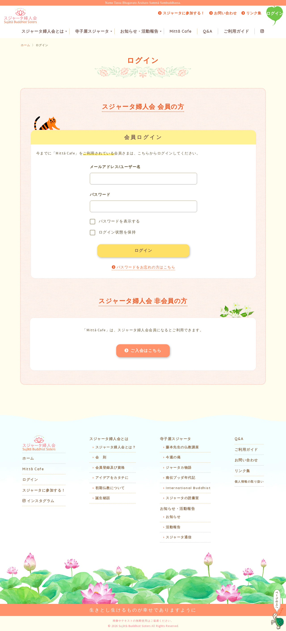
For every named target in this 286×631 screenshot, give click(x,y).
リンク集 (251, 13)
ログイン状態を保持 (113, 232)
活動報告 (173, 527)
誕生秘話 (102, 498)
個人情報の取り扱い (249, 481)
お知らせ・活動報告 (141, 31)
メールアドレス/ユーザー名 (115, 167)
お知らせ (173, 517)
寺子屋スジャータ (93, 31)
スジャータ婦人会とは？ (115, 447)
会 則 (101, 457)
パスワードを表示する (115, 221)
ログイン (274, 13)
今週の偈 (173, 457)
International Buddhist (188, 488)
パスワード (100, 195)
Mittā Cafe (181, 31)
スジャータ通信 (179, 537)
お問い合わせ (223, 13)
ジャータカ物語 (179, 467)
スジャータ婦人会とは (44, 31)
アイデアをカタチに (112, 478)
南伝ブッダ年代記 (180, 478)
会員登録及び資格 (110, 467)
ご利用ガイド (236, 31)
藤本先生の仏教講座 (182, 447)
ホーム (25, 45)
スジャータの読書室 (182, 498)
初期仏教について (110, 488)
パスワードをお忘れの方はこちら (143, 268)
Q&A (207, 31)
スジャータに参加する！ (181, 13)
